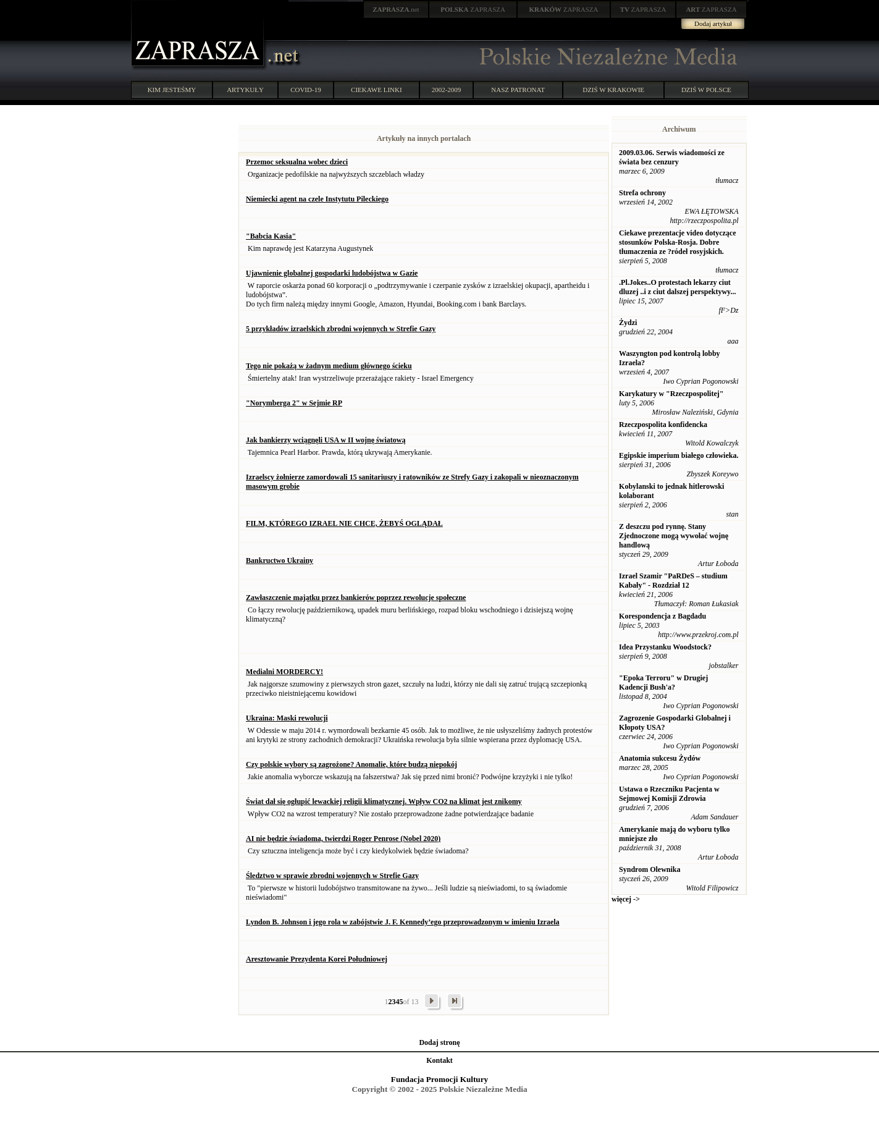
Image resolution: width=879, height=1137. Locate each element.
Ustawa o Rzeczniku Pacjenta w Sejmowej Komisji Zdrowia (669, 794)
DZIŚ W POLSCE (706, 89)
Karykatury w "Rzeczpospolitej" (671, 393)
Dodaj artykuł (713, 23)
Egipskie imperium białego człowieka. (678, 455)
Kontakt (439, 1060)
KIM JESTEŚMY (172, 89)
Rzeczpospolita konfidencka (663, 424)
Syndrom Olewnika (649, 869)
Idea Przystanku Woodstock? (665, 647)
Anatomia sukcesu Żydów (659, 758)
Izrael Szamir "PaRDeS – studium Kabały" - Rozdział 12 (673, 581)
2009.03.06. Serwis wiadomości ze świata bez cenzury (672, 157)
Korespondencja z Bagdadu (662, 616)
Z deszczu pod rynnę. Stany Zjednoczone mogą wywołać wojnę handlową (673, 535)
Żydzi (628, 322)
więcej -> (626, 899)
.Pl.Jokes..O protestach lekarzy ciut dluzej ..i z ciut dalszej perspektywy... (677, 287)
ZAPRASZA (472, 9)
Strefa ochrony (642, 192)
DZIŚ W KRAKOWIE (613, 89)
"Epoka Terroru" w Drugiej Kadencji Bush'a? (663, 682)
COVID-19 (305, 89)
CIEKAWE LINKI (376, 89)
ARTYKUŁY (245, 89)
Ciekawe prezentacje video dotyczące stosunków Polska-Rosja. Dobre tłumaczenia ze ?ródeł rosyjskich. (677, 242)
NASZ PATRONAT (518, 89)
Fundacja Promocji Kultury (439, 1079)
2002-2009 (446, 89)
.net (395, 9)
